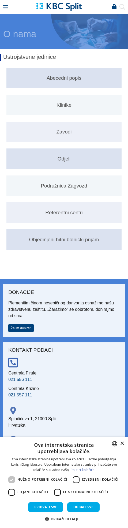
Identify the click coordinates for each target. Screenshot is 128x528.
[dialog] (64, 482)
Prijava (114, 7)
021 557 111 (20, 395)
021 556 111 (20, 379)
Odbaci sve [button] (83, 507)
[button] (64, 519)
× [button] (122, 444)
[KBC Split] (58, 6)
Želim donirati (21, 328)
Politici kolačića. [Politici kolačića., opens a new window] (83, 470)
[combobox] (114, 443)
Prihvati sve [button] (45, 507)
